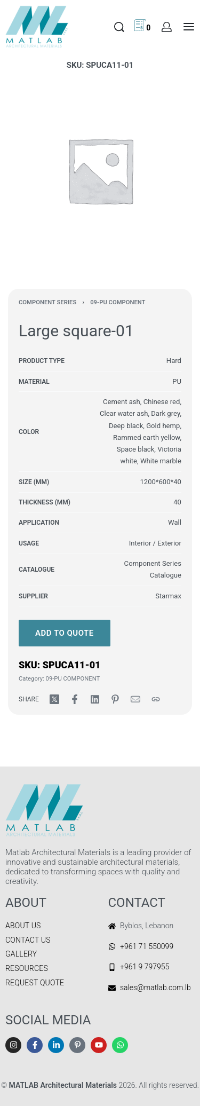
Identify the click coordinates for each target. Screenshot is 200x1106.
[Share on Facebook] (74, 699)
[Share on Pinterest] (115, 699)
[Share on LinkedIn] (95, 699)
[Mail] (135, 699)
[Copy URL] (156, 699)
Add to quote (64, 633)
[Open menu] (189, 26)
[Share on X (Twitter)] (54, 699)
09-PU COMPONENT (117, 302)
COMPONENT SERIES (47, 302)
